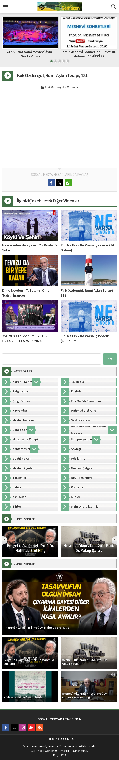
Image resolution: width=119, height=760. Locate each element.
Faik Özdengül (54, 87)
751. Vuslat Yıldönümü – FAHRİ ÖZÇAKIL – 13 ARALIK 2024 (25, 338)
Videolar (72, 87)
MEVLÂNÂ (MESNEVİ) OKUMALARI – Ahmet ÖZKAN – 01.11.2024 (30, 54)
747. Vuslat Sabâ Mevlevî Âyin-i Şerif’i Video (89, 54)
